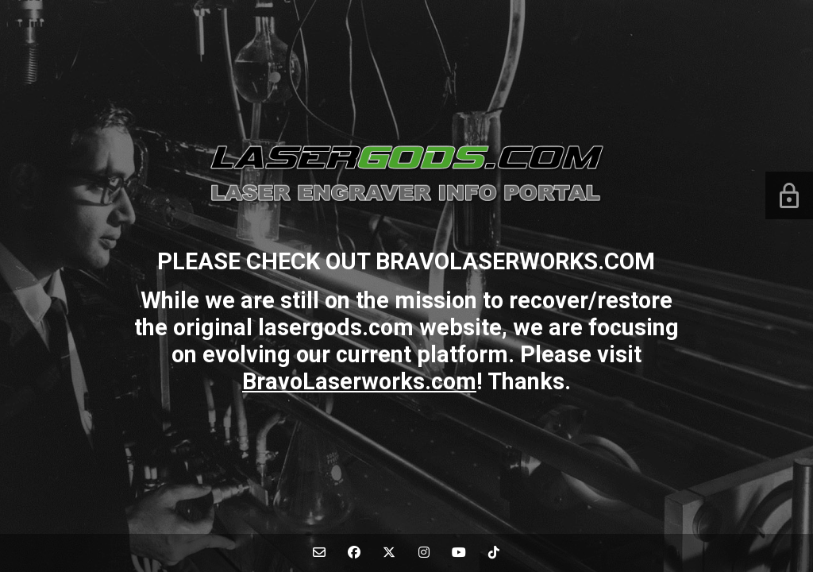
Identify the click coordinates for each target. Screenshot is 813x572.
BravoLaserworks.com (359, 381)
